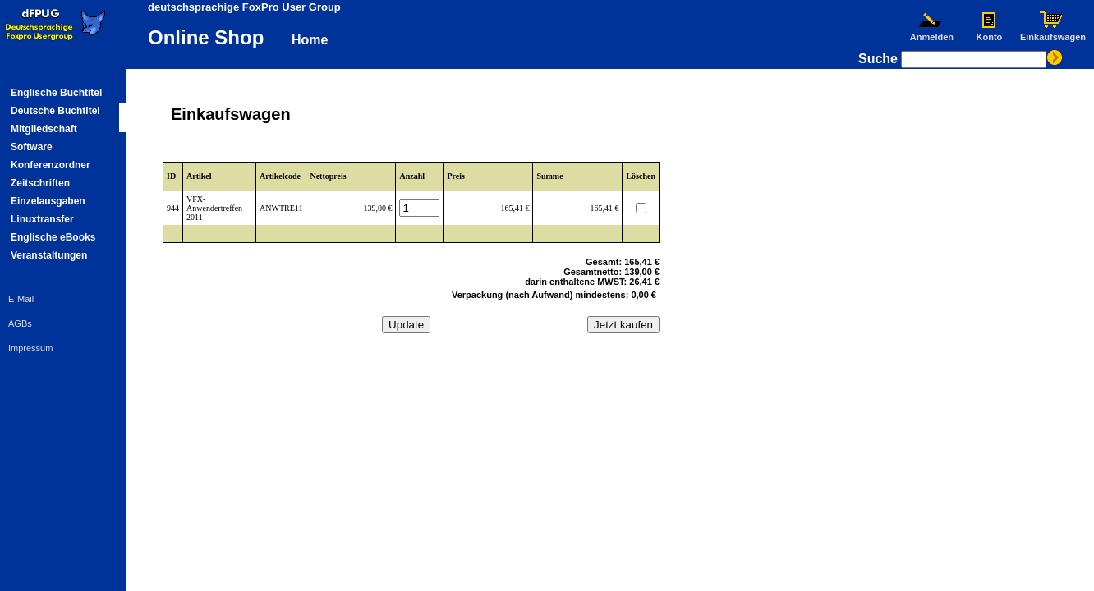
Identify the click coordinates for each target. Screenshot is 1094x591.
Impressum (30, 348)
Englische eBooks (53, 237)
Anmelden (931, 33)
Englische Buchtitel (56, 92)
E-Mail (21, 299)
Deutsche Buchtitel (55, 111)
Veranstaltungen (49, 255)
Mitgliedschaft (44, 129)
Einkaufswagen (1053, 33)
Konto (989, 33)
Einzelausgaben (48, 201)
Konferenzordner (50, 165)
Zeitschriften (40, 183)
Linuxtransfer (42, 219)
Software (32, 147)
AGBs (20, 323)
